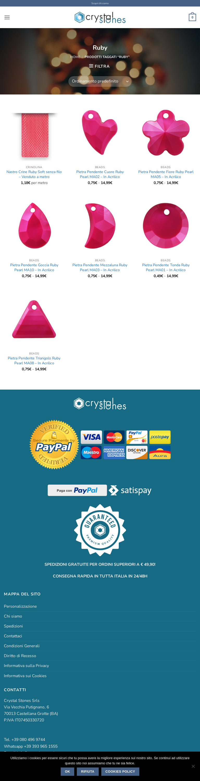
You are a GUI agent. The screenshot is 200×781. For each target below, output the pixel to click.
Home (75, 56)
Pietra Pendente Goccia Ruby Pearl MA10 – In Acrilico (34, 267)
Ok (67, 771)
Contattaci (13, 636)
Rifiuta (87, 771)
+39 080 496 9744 (28, 739)
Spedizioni (13, 626)
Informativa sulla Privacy (26, 666)
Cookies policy (120, 771)
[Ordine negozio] (99, 81)
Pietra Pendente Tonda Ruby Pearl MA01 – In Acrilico (166, 267)
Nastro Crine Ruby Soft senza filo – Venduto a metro (34, 174)
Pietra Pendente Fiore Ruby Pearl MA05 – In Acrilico (165, 174)
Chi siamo (13, 616)
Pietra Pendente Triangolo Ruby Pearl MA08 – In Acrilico (34, 360)
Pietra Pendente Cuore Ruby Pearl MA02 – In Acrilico (100, 174)
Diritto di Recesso (20, 656)
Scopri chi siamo (100, 3)
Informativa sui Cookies (25, 675)
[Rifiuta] (193, 768)
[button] (7, 17)
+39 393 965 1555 (41, 746)
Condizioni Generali (22, 646)
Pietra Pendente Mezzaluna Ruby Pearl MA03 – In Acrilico (99, 267)
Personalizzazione (20, 606)
